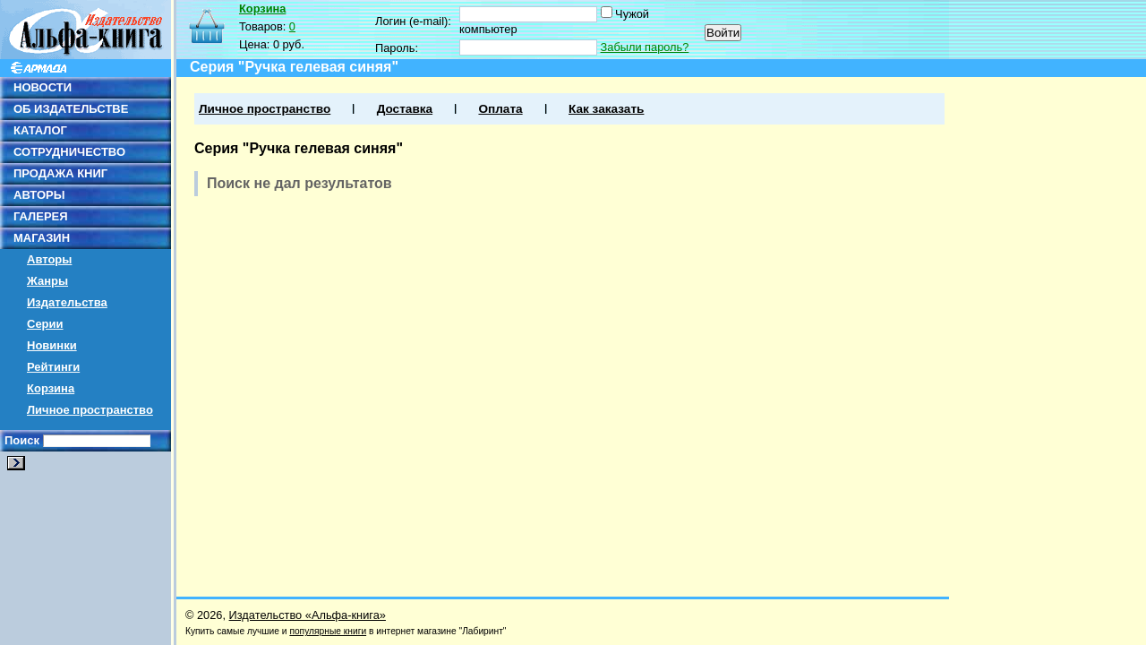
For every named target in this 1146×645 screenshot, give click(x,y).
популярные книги (327, 631)
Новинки (52, 345)
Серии (45, 324)
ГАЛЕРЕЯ (40, 216)
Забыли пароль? (645, 47)
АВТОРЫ (38, 195)
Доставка (404, 109)
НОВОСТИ (42, 87)
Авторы (49, 259)
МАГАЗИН (41, 238)
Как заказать (606, 109)
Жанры (47, 281)
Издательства (67, 302)
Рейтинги (53, 367)
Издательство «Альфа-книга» (307, 615)
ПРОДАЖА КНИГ (60, 173)
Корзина (50, 388)
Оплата (500, 109)
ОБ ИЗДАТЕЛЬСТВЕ (70, 109)
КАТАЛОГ (40, 130)
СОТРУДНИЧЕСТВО (69, 152)
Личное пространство (90, 410)
